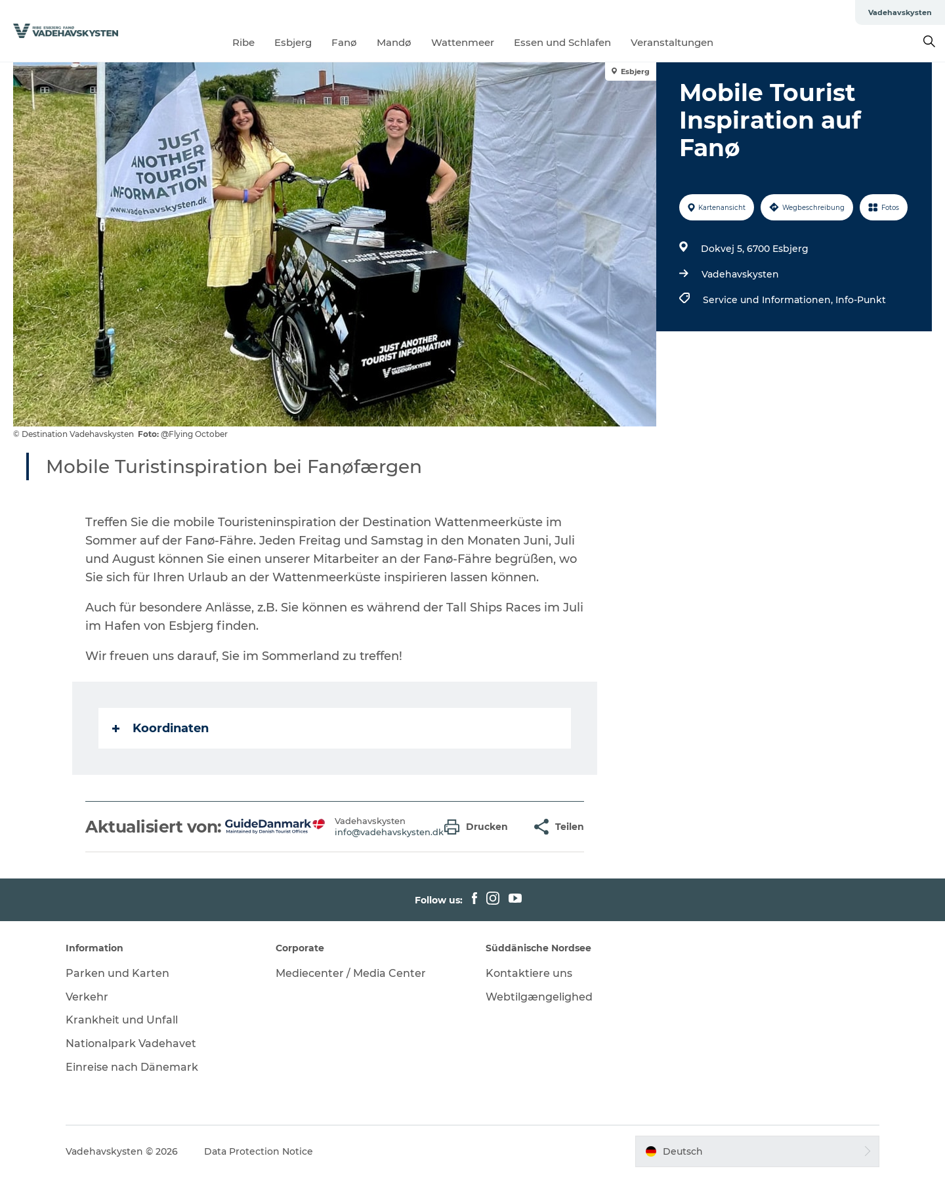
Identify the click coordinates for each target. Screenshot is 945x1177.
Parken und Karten (117, 973)
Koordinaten (160, 728)
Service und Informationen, (769, 300)
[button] (479, 827)
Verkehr (87, 997)
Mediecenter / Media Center (351, 973)
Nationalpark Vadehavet (131, 1043)
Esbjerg (293, 42)
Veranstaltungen (672, 42)
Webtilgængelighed (539, 997)
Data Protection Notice (258, 1151)
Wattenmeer (462, 42)
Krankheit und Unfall (122, 1020)
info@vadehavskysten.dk (389, 832)
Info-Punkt (860, 300)
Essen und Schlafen (562, 42)
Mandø (394, 42)
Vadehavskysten (900, 12)
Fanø (344, 42)
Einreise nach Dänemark (132, 1067)
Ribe (243, 42)
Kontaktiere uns (529, 973)
